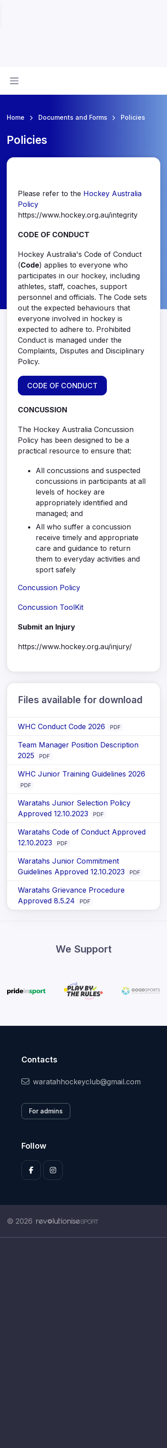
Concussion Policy (49, 587)
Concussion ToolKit (52, 607)
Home (15, 117)
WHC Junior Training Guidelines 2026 (81, 773)
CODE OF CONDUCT (62, 385)
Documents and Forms (72, 117)
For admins (46, 1111)
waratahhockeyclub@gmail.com (81, 1081)
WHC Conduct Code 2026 (61, 726)
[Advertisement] (83, 1343)
